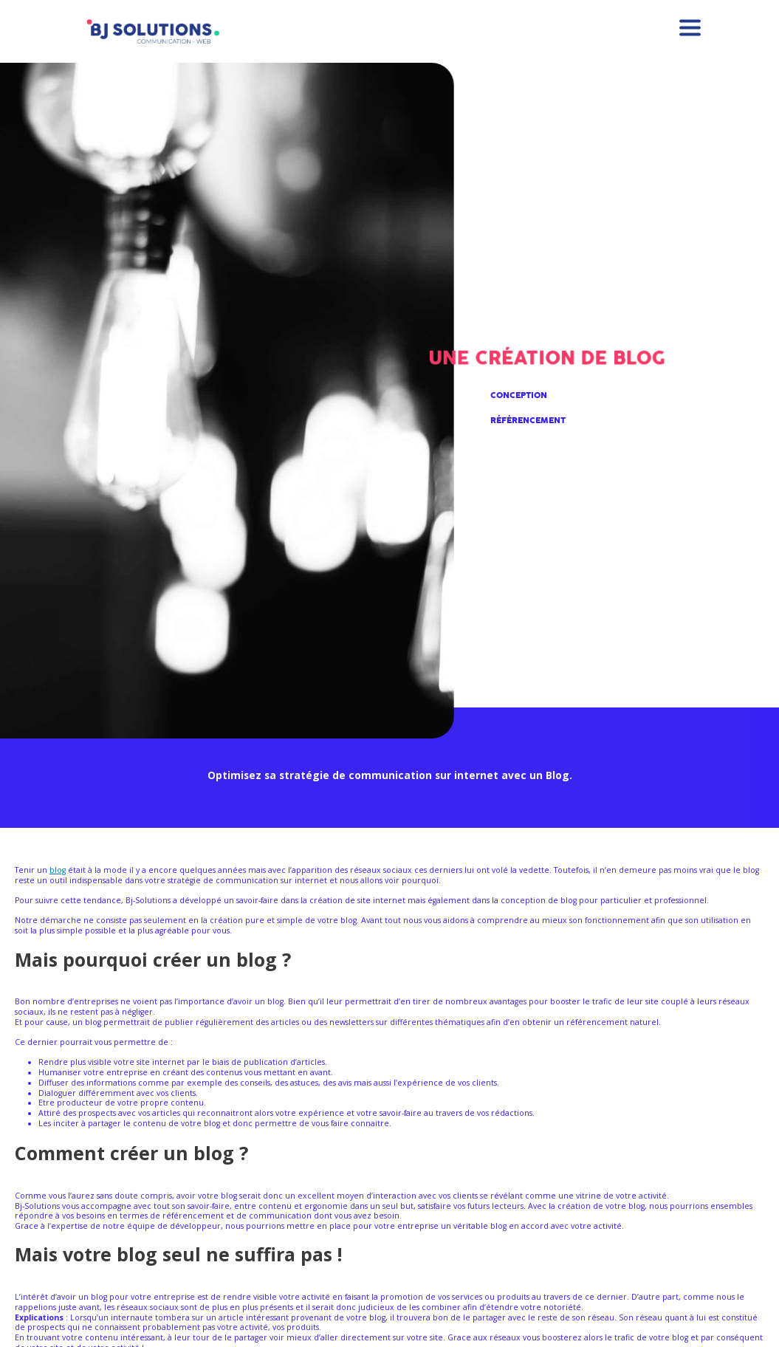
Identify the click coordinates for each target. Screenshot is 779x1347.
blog (57, 870)
